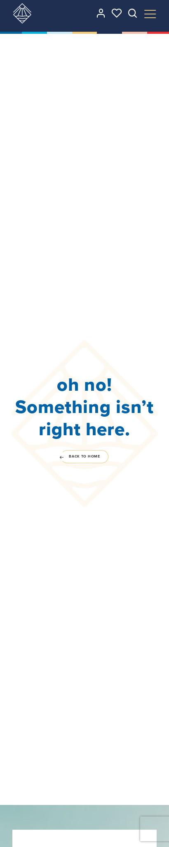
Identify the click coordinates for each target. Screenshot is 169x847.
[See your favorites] (116, 13)
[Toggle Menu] (150, 14)
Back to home (80, 456)
